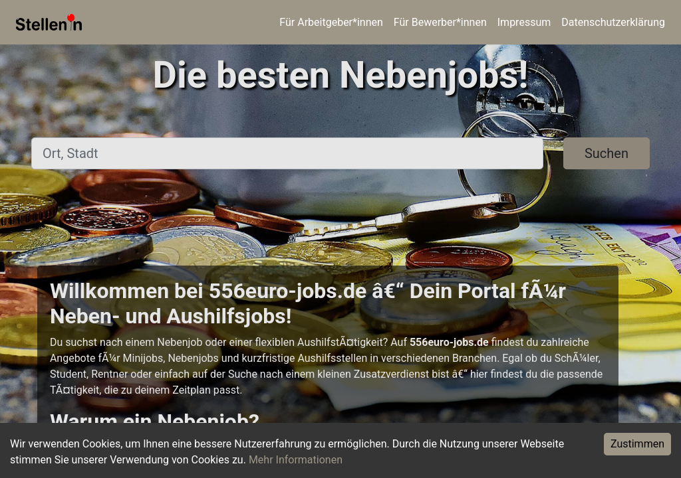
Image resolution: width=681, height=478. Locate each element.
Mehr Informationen (295, 459)
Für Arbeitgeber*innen (330, 22)
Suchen (606, 153)
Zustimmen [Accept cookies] (637, 444)
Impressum (524, 22)
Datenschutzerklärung (613, 22)
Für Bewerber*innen (440, 22)
